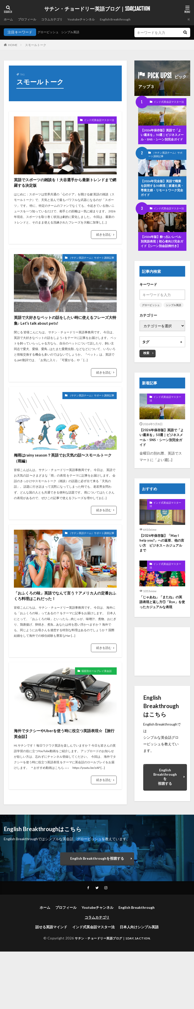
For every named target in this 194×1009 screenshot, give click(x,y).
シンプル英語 (75, 32)
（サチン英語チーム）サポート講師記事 (82, 273)
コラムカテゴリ (58, 19)
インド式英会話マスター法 (93, 121)
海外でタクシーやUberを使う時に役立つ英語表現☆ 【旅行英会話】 (64, 788)
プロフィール (30, 19)
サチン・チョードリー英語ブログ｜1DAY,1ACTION (97, 8)
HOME (12, 45)
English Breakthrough (130, 19)
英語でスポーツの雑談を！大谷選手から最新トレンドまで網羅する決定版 (63, 190)
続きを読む (103, 250)
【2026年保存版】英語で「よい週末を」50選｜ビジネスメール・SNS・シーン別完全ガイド (162, 139)
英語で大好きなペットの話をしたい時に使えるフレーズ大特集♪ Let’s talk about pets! (64, 343)
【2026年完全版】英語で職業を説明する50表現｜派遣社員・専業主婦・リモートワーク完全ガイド (162, 197)
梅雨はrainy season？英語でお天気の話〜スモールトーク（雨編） (65, 491)
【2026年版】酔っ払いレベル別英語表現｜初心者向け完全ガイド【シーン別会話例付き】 (162, 256)
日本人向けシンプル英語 (139, 984)
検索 (146, 371)
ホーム (9, 19)
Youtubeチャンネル (91, 19)
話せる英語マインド (51, 984)
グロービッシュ (49, 32)
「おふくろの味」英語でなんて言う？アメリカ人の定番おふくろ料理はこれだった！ (63, 639)
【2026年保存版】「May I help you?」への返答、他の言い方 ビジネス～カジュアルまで (161, 563)
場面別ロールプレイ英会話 (91, 723)
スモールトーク (35, 45)
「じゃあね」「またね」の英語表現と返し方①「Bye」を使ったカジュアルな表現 (161, 623)
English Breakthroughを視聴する (165, 799)
